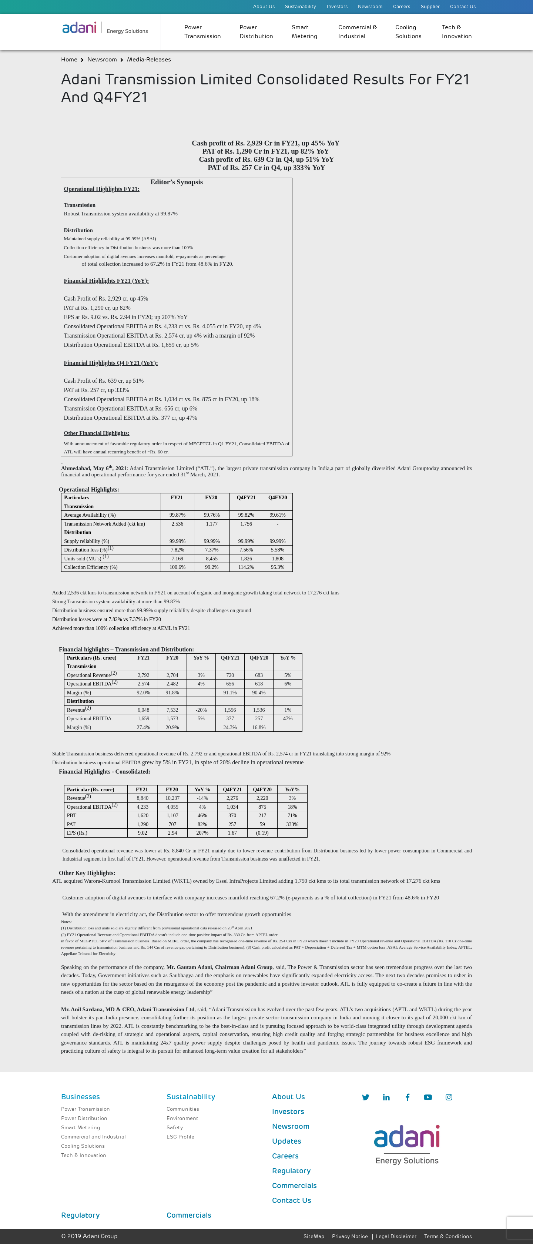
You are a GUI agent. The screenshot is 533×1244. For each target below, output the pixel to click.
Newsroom (370, 6)
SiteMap (314, 1237)
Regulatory (291, 1171)
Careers (401, 6)
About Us (264, 6)
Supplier (430, 6)
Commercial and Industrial (93, 1137)
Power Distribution (256, 32)
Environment (182, 1118)
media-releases (149, 60)
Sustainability (300, 6)
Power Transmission (202, 32)
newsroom (102, 60)
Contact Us (463, 6)
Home (69, 60)
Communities (183, 1109)
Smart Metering (305, 32)
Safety (175, 1128)
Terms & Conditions (448, 1237)
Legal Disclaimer (396, 1237)
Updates (286, 1142)
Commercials (294, 1186)
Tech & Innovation (457, 32)
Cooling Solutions (408, 32)
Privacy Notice (350, 1237)
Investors (337, 6)
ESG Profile (180, 1137)
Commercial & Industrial (357, 32)
